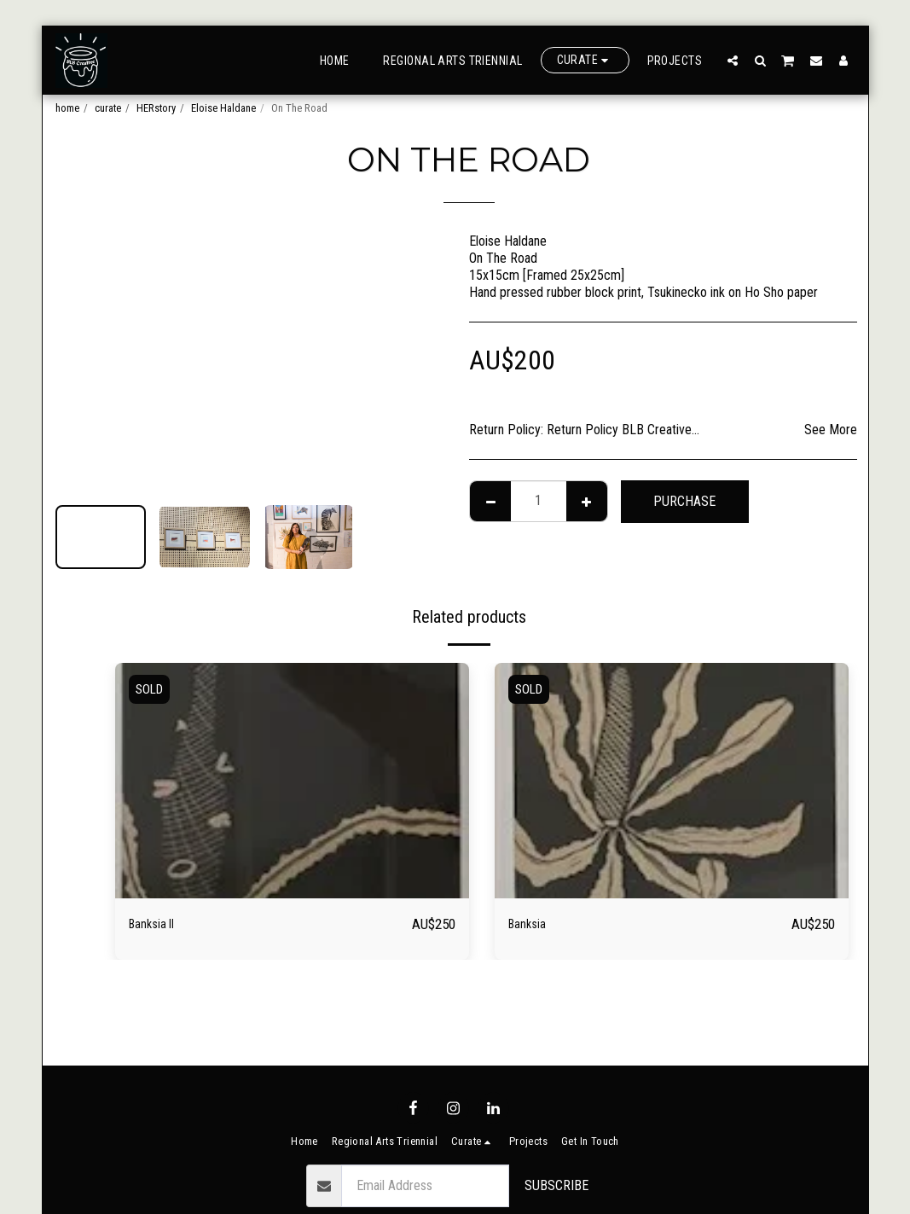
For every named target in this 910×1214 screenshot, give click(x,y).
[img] (292, 781)
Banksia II (159, 923)
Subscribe (556, 1185)
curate (108, 108)
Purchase (684, 501)
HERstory (156, 108)
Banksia (533, 923)
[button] (732, 60)
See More (830, 429)
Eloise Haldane (223, 108)
